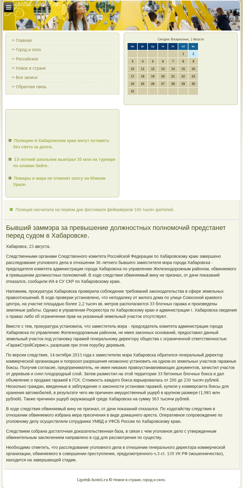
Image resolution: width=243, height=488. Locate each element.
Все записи (27, 77)
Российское (27, 59)
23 (193, 76)
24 (132, 84)
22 (183, 76)
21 (173, 76)
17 (132, 76)
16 (193, 69)
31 (132, 91)
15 (183, 69)
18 (142, 76)
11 (142, 69)
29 (183, 84)
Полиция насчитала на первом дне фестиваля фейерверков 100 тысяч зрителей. (95, 209)
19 (152, 76)
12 (152, 69)
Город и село (28, 49)
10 (132, 69)
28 (173, 84)
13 (163, 69)
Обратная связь (31, 86)
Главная (24, 40)
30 (193, 84)
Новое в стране (31, 68)
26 (152, 84)
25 (142, 84)
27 (163, 84)
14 (173, 69)
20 (163, 76)
